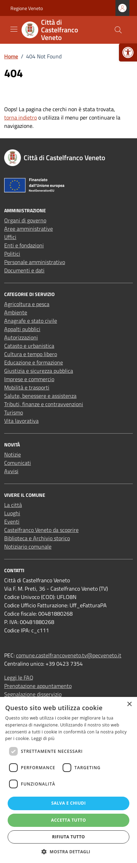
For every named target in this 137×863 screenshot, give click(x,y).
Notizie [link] (12, 454)
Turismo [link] (13, 412)
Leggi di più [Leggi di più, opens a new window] (43, 738)
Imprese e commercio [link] (29, 379)
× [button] (129, 704)
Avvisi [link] (11, 471)
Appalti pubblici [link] (22, 329)
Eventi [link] (11, 521)
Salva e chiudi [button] (68, 803)
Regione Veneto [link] (26, 8)
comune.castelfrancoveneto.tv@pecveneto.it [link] (68, 655)
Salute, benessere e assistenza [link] (40, 396)
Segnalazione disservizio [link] (33, 694)
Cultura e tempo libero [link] (30, 354)
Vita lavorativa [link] (21, 421)
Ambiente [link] (15, 312)
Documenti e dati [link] (24, 270)
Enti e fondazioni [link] (24, 245)
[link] (128, 52)
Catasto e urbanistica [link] (29, 346)
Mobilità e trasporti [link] (26, 387)
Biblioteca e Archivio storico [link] (37, 538)
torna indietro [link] (20, 117)
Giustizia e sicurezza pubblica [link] (38, 371)
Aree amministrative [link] (28, 228)
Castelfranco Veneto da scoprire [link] (41, 530)
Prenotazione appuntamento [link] (38, 686)
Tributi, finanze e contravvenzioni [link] (43, 404)
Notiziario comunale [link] (27, 546)
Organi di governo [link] (25, 220)
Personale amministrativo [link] (34, 262)
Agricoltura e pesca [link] (26, 304)
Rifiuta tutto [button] (68, 837)
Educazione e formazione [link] (33, 362)
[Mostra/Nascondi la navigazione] (14, 29)
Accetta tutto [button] (68, 820)
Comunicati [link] (17, 463)
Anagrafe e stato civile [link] (30, 321)
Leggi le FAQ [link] (18, 677)
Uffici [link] (10, 237)
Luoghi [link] (12, 513)
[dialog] (68, 780)
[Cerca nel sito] (118, 30)
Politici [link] (12, 253)
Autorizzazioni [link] (21, 337)
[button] (68, 851)
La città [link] (13, 505)
